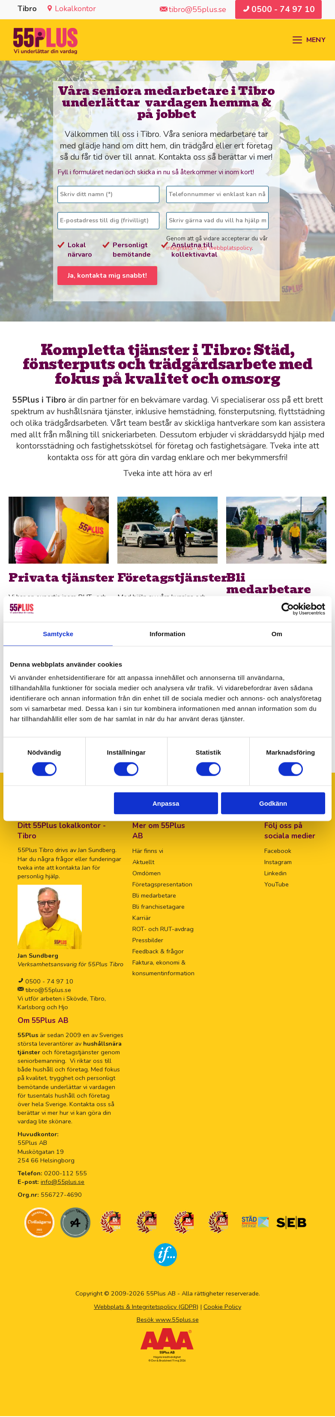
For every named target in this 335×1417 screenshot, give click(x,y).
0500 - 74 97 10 (48, 982)
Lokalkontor (75, 8)
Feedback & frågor (158, 951)
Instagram (278, 863)
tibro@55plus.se (47, 990)
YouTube (276, 885)
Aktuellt (143, 863)
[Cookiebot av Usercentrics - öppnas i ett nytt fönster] (287, 608)
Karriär (141, 918)
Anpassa (166, 803)
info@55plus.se (62, 1182)
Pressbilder (147, 940)
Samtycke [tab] (58, 633)
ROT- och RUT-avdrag (163, 929)
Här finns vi (147, 851)
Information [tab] (167, 633)
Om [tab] (277, 633)
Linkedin (275, 874)
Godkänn (273, 803)
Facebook (277, 851)
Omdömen (146, 874)
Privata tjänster (61, 578)
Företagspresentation (162, 885)
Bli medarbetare (268, 584)
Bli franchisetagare (158, 907)
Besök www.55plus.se (168, 1320)
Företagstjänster (172, 578)
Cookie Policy (222, 1307)
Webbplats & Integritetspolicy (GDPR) (146, 1307)
